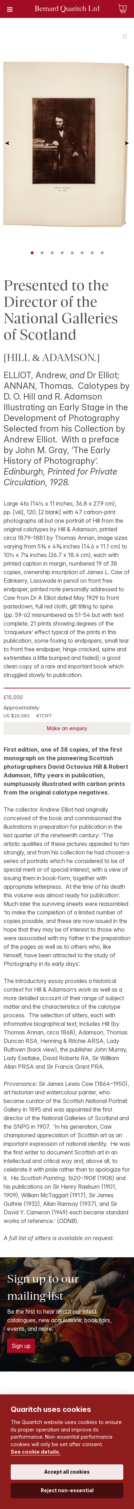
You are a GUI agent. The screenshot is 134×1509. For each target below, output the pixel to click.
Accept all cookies (67, 1472)
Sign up (21, 1345)
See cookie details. (35, 1452)
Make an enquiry (67, 728)
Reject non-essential (67, 1490)
